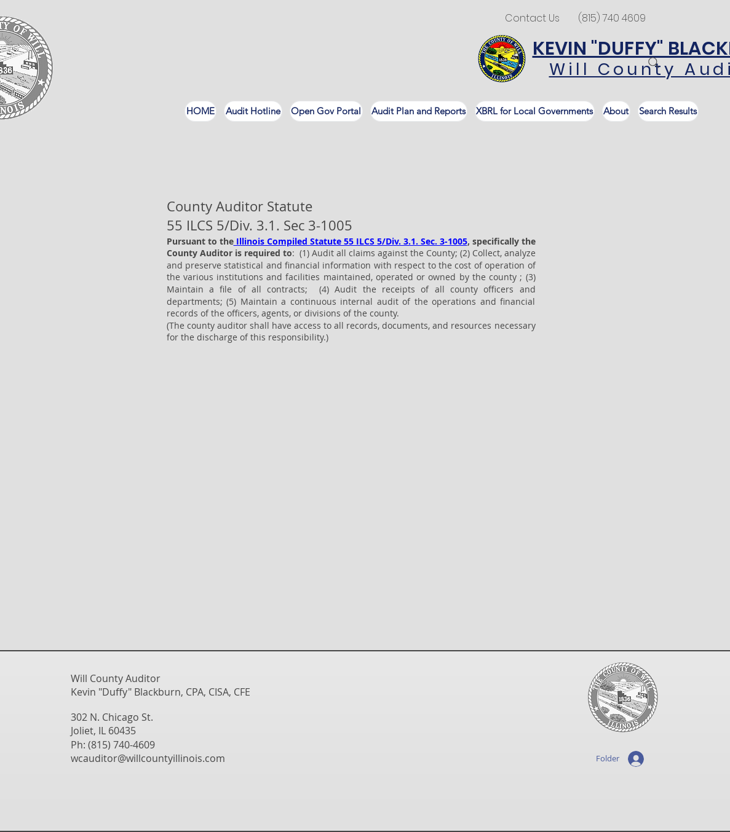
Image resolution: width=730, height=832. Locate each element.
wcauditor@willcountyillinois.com (148, 758)
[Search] (654, 63)
